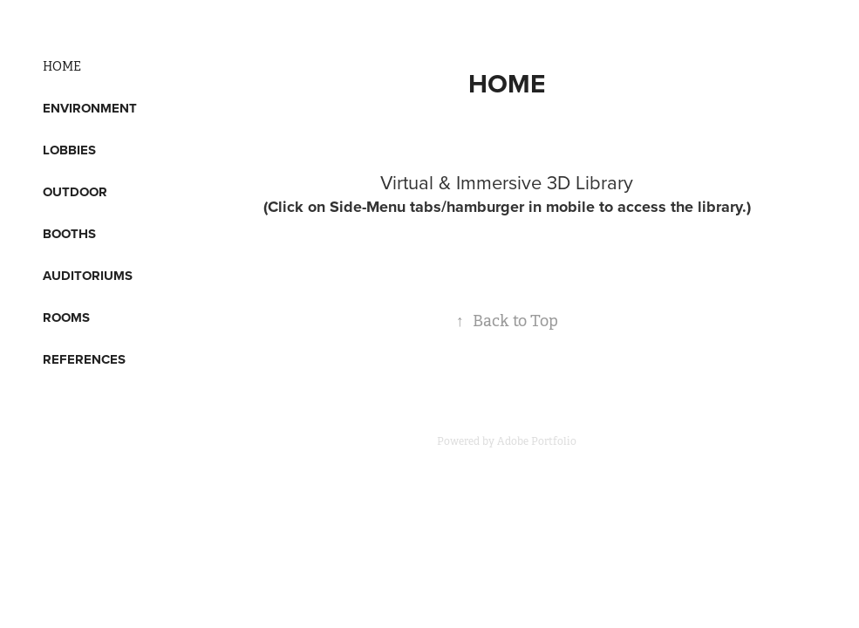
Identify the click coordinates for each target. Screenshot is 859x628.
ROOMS (66, 317)
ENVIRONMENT (90, 108)
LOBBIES (69, 150)
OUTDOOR (75, 191)
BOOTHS (69, 233)
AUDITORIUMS (88, 275)
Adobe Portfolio (536, 441)
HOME (62, 66)
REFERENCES (84, 359)
